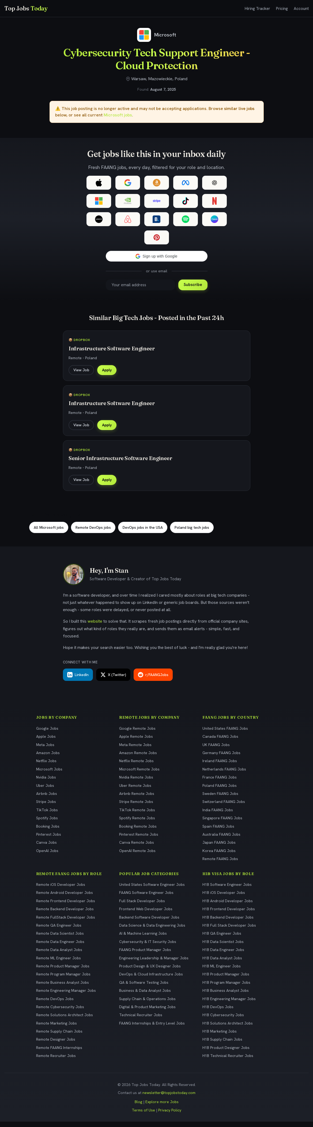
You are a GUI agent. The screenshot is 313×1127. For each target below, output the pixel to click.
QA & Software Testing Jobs (143, 987)
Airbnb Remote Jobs (136, 798)
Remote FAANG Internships (59, 1052)
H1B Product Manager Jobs (225, 979)
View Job (82, 370)
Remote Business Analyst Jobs (62, 987)
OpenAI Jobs (47, 855)
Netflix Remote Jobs (136, 766)
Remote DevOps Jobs (55, 1003)
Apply (108, 370)
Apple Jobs (46, 741)
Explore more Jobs (162, 1107)
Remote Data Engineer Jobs (60, 946)
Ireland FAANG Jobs (219, 766)
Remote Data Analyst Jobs (59, 954)
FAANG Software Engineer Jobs (146, 897)
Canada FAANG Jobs (220, 741)
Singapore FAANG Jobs (222, 823)
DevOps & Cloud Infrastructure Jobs (151, 979)
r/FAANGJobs (153, 680)
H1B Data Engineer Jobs (223, 954)
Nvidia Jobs (46, 782)
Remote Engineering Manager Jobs (66, 995)
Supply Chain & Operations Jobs (147, 1003)
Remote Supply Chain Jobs (59, 1036)
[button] (157, 256)
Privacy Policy (169, 1115)
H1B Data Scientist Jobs (223, 946)
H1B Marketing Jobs (219, 1036)
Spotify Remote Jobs (137, 823)
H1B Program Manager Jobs (226, 987)
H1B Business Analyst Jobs (225, 995)
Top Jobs (26, 8)
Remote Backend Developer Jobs (65, 914)
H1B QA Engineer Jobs (221, 938)
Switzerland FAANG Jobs (223, 807)
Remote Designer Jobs (55, 1044)
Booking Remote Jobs (138, 831)
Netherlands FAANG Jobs (224, 774)
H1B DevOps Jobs (217, 1011)
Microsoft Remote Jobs (139, 774)
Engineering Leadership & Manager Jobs (153, 963)
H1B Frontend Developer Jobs (228, 914)
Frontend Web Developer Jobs (145, 914)
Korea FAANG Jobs (219, 855)
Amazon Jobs (48, 757)
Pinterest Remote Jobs (138, 839)
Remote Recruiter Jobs (56, 1061)
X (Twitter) (113, 680)
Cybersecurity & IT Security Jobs (147, 946)
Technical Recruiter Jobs (140, 1020)
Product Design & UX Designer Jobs (150, 971)
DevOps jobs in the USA (143, 532)
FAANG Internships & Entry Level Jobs (152, 1028)
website (95, 626)
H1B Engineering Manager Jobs (229, 1003)
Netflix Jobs (46, 766)
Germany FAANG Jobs (221, 757)
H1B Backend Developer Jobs (228, 922)
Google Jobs (47, 733)
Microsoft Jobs (49, 774)
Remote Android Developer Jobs (64, 897)
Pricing (282, 8)
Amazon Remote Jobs (138, 757)
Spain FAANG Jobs (218, 831)
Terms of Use (143, 1115)
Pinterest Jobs (48, 839)
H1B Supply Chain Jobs (222, 1044)
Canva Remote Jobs (136, 847)
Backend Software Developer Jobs (149, 922)
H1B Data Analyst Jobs (222, 963)
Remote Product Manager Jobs (62, 971)
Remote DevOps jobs (93, 532)
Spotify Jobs (47, 823)
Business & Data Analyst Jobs (145, 995)
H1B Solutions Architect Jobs (227, 1028)
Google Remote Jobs (137, 733)
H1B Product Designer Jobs (226, 1052)
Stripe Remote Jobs (136, 807)
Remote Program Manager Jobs (63, 979)
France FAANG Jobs (219, 782)
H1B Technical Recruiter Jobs (227, 1061)
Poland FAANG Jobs (219, 790)
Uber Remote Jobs (135, 790)
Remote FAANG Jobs (220, 863)
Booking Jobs (47, 831)
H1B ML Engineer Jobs (221, 971)
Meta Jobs (45, 749)
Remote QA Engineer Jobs (58, 930)
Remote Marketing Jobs (56, 1028)
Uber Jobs (45, 790)
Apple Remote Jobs (136, 741)
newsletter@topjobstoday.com (168, 1097)
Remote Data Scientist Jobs (60, 938)
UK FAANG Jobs (216, 749)
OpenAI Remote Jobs (137, 855)
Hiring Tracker (257, 8)
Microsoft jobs (118, 115)
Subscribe (193, 284)
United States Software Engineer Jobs (152, 889)
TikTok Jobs (47, 815)
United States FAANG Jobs (225, 733)
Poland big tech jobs (192, 532)
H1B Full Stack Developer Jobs (229, 930)
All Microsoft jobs (49, 532)
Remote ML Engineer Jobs (58, 963)
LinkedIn (78, 680)
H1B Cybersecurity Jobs (223, 1020)
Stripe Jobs (46, 807)
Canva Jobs (46, 847)
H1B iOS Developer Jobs (223, 897)
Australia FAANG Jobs (221, 839)
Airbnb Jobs (46, 798)
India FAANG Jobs (217, 815)
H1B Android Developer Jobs (227, 906)
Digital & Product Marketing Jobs (147, 1011)
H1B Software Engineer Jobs (227, 889)
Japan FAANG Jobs (219, 847)
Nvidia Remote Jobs (136, 782)
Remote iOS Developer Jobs (60, 889)
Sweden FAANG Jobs (220, 798)
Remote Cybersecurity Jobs (60, 1011)
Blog (138, 1107)
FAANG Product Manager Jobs (145, 954)
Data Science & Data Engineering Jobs (152, 930)
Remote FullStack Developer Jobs (65, 922)
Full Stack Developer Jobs (142, 906)
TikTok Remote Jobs (137, 815)
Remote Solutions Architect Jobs (64, 1020)
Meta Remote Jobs (135, 749)
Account (301, 8)
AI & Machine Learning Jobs (143, 938)
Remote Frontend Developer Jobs (65, 906)
